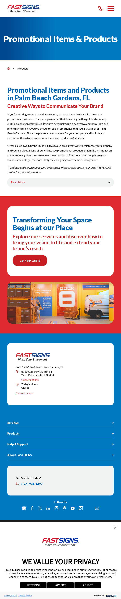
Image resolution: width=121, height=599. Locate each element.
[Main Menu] (111, 9)
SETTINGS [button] (33, 585)
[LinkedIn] (48, 508)
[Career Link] (81, 508)
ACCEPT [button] (60, 585)
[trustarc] (110, 595)
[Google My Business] (24, 508)
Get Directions (30, 379)
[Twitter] (40, 508)
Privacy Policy (10, 595)
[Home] (23, 8)
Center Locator (25, 393)
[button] (115, 527)
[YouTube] (72, 508)
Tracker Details (25, 595)
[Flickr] (89, 508)
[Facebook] (32, 508)
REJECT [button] (87, 585)
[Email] (97, 508)
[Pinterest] (64, 508)
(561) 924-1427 (31, 484)
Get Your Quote (30, 260)
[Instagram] (56, 508)
